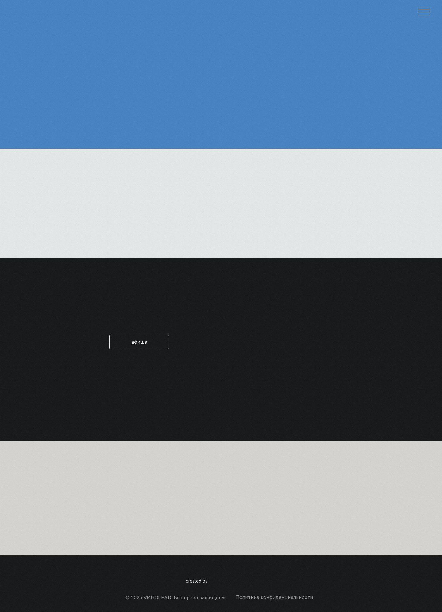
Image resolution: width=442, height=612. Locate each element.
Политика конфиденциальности (274, 597)
